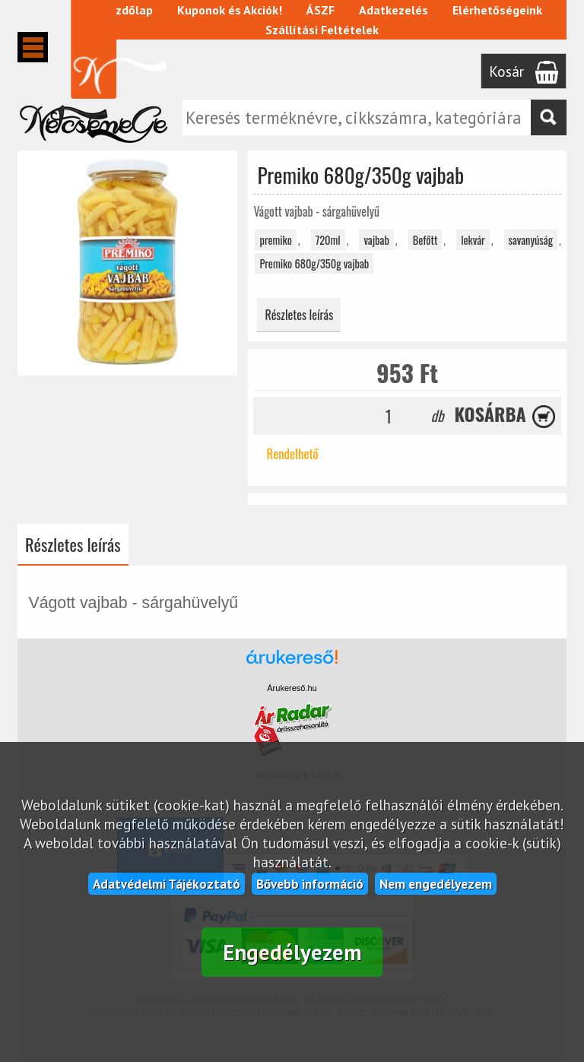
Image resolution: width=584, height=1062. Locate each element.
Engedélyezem (292, 952)
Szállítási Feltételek (322, 29)
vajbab (376, 240)
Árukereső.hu (291, 688)
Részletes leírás (299, 315)
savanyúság (531, 240)
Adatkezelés (394, 9)
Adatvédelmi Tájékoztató (166, 883)
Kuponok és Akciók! (230, 9)
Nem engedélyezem (435, 883)
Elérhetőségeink (498, 9)
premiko (275, 240)
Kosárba (490, 413)
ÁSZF (321, 9)
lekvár (473, 240)
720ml (328, 240)
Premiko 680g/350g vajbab (314, 263)
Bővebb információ (309, 883)
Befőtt (425, 240)
